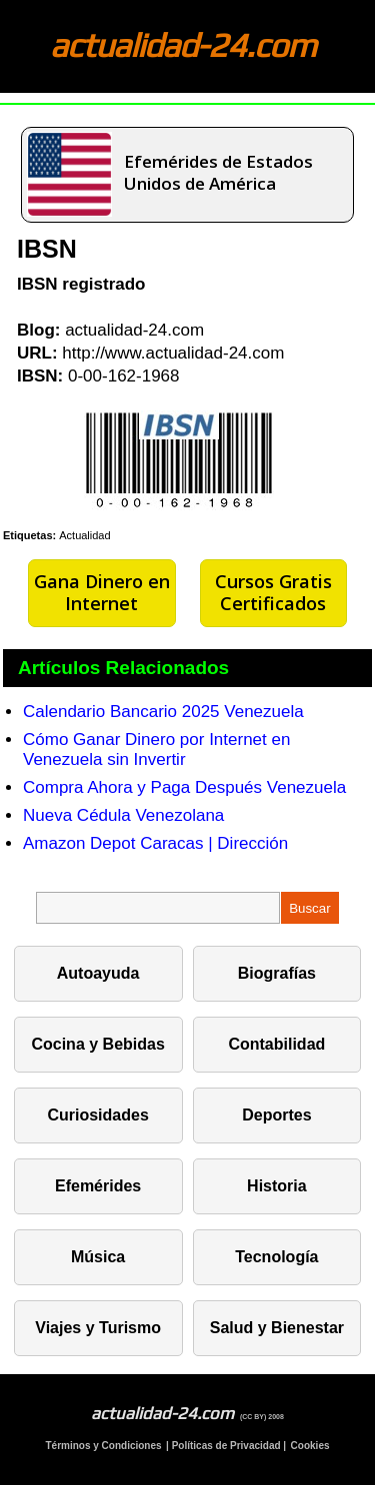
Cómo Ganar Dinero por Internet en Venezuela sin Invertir (156, 749)
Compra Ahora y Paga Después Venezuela (184, 787)
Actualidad (84, 535)
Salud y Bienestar (277, 1327)
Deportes (276, 1115)
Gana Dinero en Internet (102, 592)
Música (98, 1256)
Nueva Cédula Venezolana (123, 815)
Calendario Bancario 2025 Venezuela (163, 711)
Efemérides (98, 1185)
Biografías (277, 973)
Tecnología (276, 1256)
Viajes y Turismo (98, 1327)
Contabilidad (276, 1044)
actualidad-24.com (183, 44)
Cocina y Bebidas (97, 1044)
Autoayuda (98, 973)
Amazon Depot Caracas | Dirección (155, 843)
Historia (277, 1185)
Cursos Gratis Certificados (273, 592)
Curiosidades (97, 1115)
